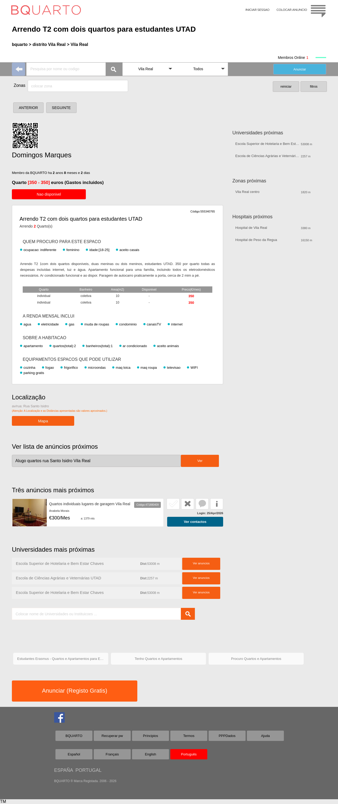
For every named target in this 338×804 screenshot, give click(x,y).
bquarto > (21, 44)
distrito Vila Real (48, 44)
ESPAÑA (63, 770)
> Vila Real (77, 44)
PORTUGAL (89, 770)
